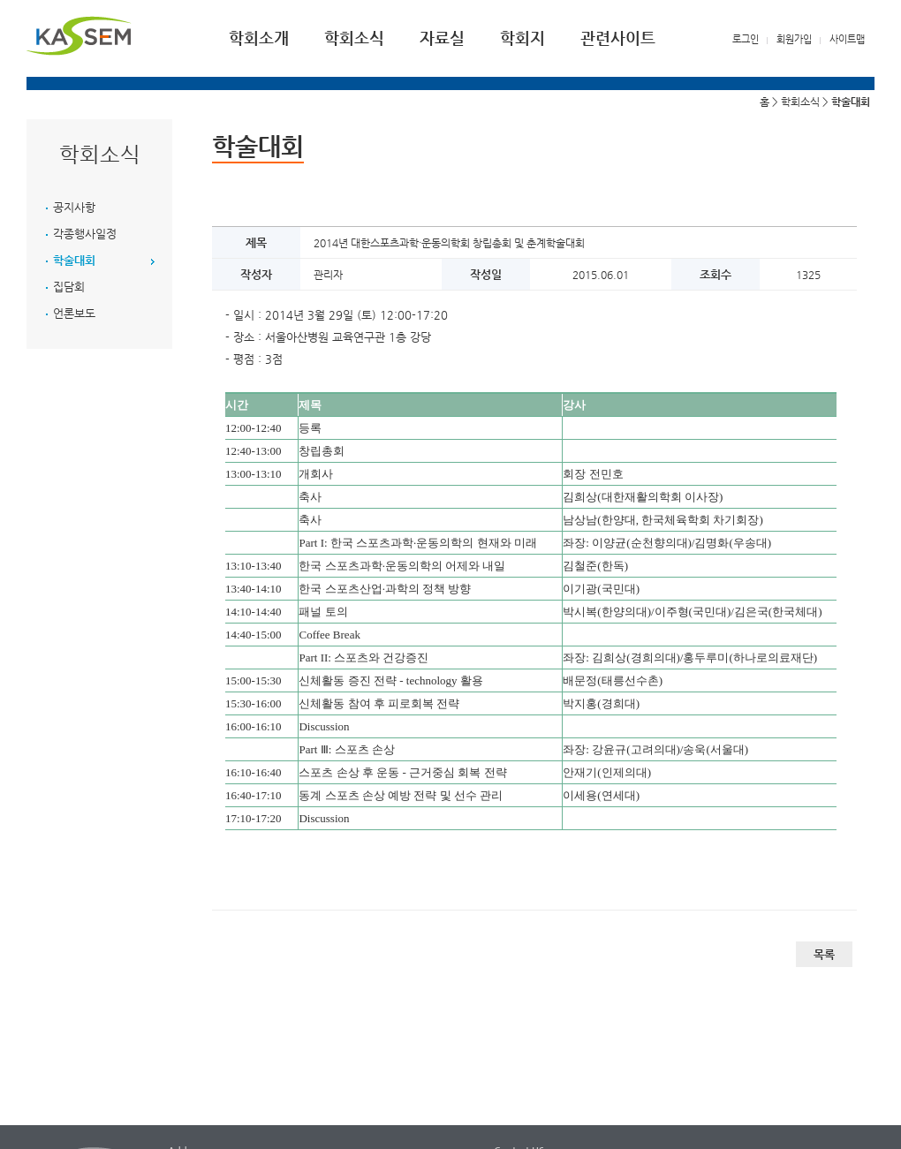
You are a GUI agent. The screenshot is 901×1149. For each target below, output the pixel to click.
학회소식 (354, 37)
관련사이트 (617, 37)
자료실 (442, 37)
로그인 (745, 39)
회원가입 (794, 39)
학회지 (522, 37)
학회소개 (259, 37)
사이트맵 (847, 39)
